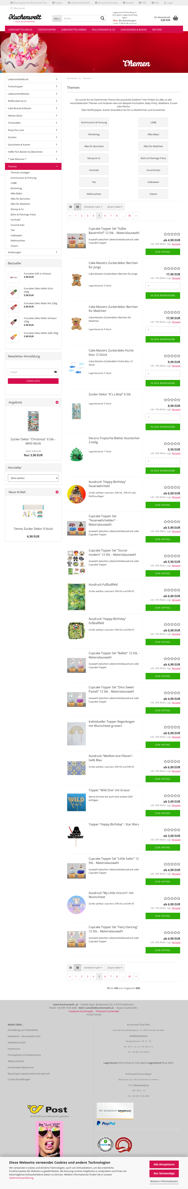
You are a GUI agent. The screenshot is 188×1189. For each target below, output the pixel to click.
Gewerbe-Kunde (16, 1042)
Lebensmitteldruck (79, 2)
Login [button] (168, 2)
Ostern (14, 245)
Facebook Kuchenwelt (81, 1011)
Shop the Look (16, 130)
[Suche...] (57, 18)
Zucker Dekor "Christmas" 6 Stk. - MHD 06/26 (33, 441)
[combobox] (93, 206)
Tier (13, 230)
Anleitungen (14, 252)
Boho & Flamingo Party (23, 214)
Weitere (157, 29)
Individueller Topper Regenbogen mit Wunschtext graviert (112, 724)
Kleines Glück (15, 115)
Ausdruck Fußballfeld (103, 584)
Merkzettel (17, 8)
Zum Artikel (163, 251)
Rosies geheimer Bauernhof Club (28, 2)
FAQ (155, 2)
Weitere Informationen (164, 1181)
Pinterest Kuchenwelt (107, 1011)
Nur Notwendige (164, 1173)
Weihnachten (18, 240)
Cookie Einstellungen (19, 1079)
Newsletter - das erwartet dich (24, 1036)
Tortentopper (47, 29)
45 (129, 215)
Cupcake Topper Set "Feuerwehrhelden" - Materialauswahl (103, 520)
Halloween (16, 235)
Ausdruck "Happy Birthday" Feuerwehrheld (107, 484)
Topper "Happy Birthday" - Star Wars (114, 824)
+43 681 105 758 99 (140, 1052)
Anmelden (33, 381)
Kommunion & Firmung (23, 177)
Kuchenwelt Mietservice (21, 1067)
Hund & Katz (17, 225)
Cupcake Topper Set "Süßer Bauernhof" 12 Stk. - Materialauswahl (114, 231)
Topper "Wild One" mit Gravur (109, 790)
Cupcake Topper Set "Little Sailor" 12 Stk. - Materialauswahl (114, 861)
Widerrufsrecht (16, 1061)
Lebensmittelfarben (73, 29)
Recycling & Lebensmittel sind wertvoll (28, 1073)
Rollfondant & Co (103, 29)
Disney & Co (17, 209)
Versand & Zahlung (106, 2)
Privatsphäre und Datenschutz (24, 1055)
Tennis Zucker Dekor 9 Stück (33, 529)
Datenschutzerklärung (21, 1177)
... (123, 215)
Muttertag (16, 188)
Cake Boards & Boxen (134, 29)
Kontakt (128, 2)
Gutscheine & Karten (19, 144)
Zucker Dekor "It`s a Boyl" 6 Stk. (110, 394)
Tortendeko (14, 122)
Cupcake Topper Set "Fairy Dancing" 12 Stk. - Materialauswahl (113, 929)
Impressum (14, 1048)
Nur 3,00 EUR (33, 453)
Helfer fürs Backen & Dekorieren (25, 151)
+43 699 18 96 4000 (140, 1096)
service (131, 1085)
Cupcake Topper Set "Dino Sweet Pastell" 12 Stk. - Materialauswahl (111, 689)
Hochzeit (15, 219)
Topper (57, 2)
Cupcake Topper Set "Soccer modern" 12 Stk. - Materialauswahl (112, 552)
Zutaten (12, 137)
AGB (142, 2)
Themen (12, 166)
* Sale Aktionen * (17, 159)
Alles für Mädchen (20, 203)
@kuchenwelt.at (142, 1085)
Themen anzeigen (20, 172)
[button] (70, 206)
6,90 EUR (33, 536)
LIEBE (14, 183)
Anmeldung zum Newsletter (23, 1030)
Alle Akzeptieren (164, 1164)
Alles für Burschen (20, 198)
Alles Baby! (16, 193)
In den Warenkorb (163, 295)
